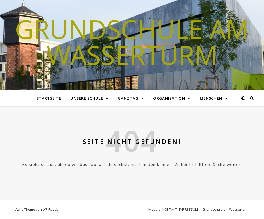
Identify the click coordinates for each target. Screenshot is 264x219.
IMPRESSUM (188, 209)
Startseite (49, 98)
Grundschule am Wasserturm (132, 42)
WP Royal (50, 209)
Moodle (154, 209)
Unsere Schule (86, 98)
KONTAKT (169, 209)
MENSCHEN (211, 98)
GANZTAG (128, 98)
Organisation (169, 98)
